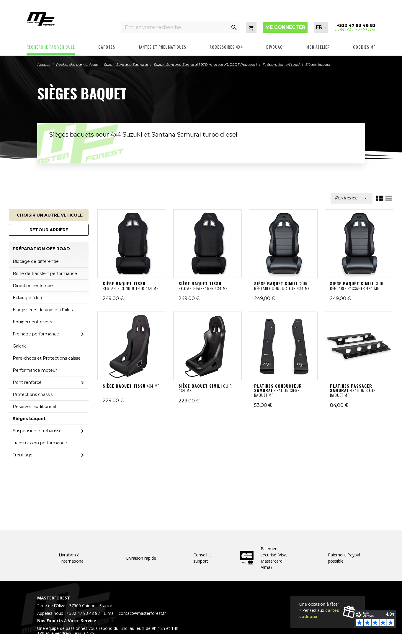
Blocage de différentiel (36, 261)
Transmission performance (40, 442)
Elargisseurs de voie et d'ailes (43, 309)
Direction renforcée (33, 285)
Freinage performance (36, 334)
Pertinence (351, 198)
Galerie (20, 346)
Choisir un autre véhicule (50, 215)
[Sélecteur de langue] (321, 27)
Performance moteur (35, 370)
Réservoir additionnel (34, 406)
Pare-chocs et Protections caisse (47, 358)
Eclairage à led (27, 297)
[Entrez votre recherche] (175, 27)
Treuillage (22, 455)
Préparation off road (41, 249)
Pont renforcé (27, 382)
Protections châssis (33, 394)
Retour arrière (49, 229)
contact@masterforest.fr (142, 613)
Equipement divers (32, 322)
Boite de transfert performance (45, 273)
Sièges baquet (29, 418)
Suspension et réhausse (37, 430)
